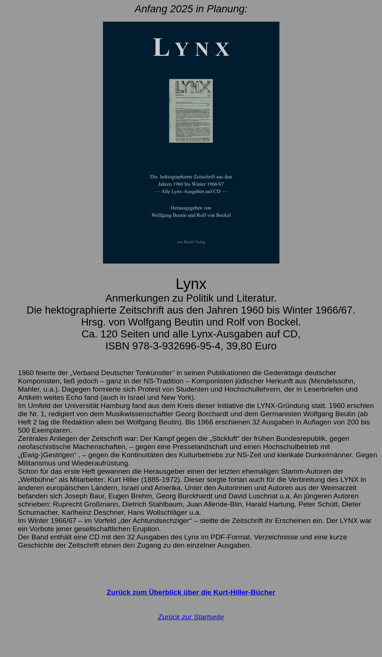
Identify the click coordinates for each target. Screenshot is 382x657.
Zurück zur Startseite (191, 617)
